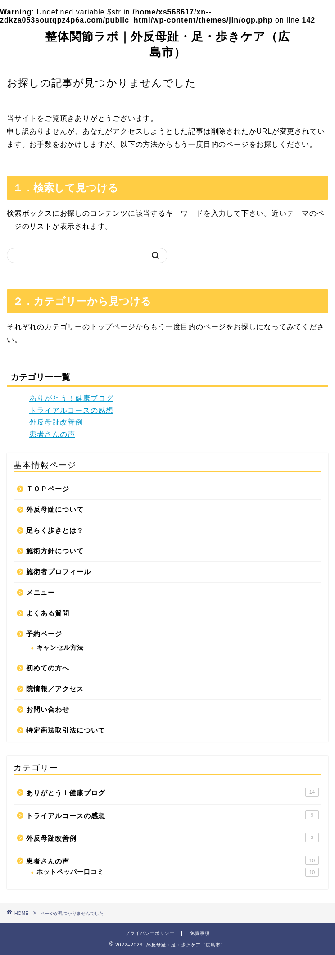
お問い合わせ (47, 709)
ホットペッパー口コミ (177, 872)
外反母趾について (55, 509)
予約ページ (44, 634)
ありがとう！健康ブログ (71, 398)
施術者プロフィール (58, 571)
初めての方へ (47, 668)
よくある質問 (47, 613)
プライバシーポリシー (150, 933)
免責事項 (200, 933)
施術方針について (55, 551)
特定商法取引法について (65, 730)
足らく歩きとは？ (55, 530)
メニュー (40, 592)
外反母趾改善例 (56, 422)
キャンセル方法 (60, 647)
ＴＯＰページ (47, 489)
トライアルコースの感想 (71, 410)
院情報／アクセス (55, 688)
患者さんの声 (52, 434)
